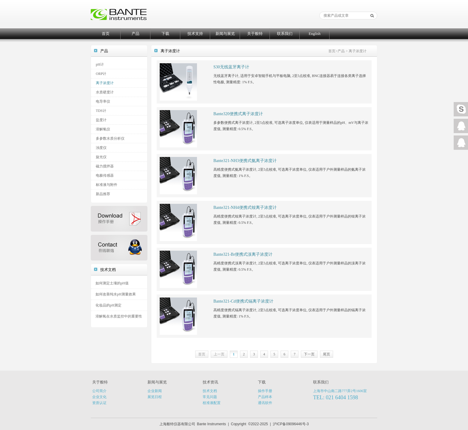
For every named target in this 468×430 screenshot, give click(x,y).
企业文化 (99, 397)
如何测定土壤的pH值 (112, 283)
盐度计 (101, 120)
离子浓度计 (105, 83)
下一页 (309, 354)
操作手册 (265, 391)
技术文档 (210, 391)
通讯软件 (265, 403)
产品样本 (265, 397)
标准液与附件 (106, 185)
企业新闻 (154, 391)
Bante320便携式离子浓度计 (238, 114)
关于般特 (255, 33)
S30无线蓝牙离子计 (231, 67)
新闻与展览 (225, 33)
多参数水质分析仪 (110, 138)
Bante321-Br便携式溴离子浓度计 (243, 254)
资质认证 (99, 403)
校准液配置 (212, 403)
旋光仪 (101, 157)
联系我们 (284, 33)
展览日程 (154, 397)
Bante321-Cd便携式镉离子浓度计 (243, 301)
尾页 (326, 354)
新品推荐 (103, 194)
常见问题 (210, 397)
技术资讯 (210, 382)
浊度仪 (101, 148)
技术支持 (195, 33)
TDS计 (101, 111)
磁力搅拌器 (105, 166)
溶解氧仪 (103, 129)
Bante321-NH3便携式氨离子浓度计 (245, 160)
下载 (165, 33)
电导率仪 (103, 101)
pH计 (100, 64)
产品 (135, 33)
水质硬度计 (105, 92)
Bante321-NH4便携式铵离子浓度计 (245, 207)
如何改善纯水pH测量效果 (116, 294)
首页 (106, 33)
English (315, 33)
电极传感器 (105, 175)
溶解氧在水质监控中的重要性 (119, 316)
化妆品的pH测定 (108, 305)
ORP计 (101, 74)
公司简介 (99, 391)
